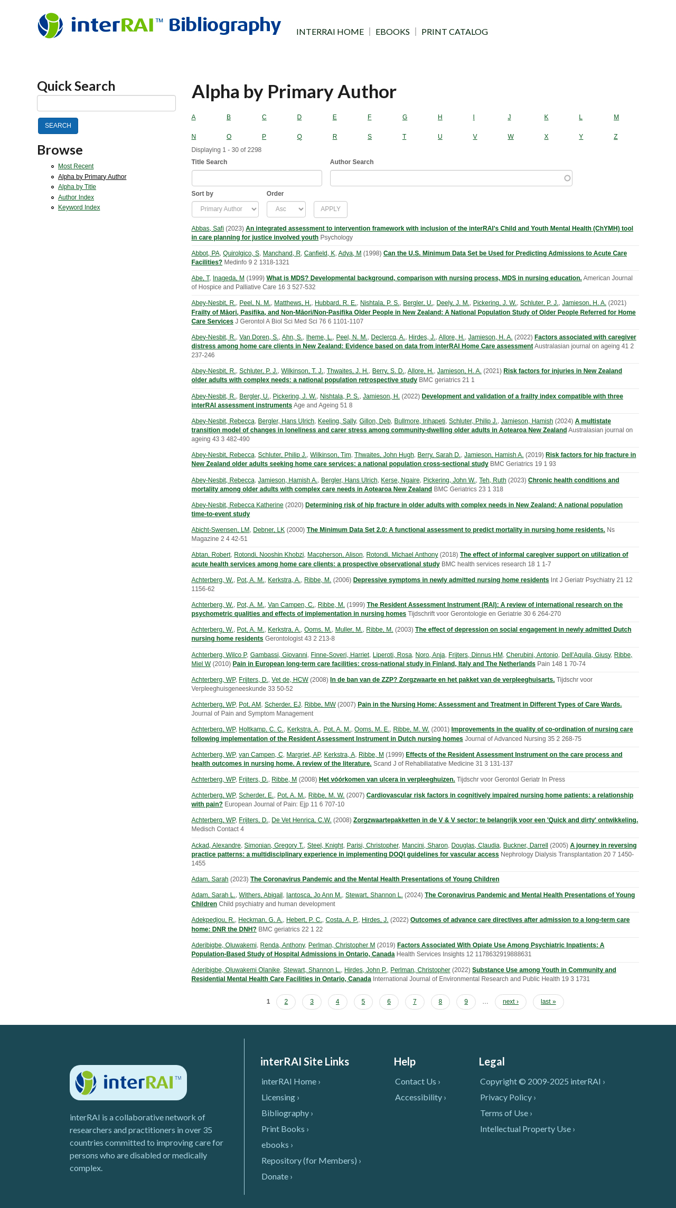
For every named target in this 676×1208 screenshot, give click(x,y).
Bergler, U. (418, 303)
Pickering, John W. (449, 480)
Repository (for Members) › (311, 1160)
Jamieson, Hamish (527, 421)
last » (548, 1001)
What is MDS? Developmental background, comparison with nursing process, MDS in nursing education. (423, 278)
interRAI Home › (291, 1081)
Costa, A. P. (341, 920)
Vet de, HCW (289, 679)
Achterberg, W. (212, 580)
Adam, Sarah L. (214, 895)
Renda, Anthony (282, 945)
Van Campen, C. (291, 604)
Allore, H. (452, 337)
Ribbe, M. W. (411, 729)
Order (275, 193)
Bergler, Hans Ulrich (286, 421)
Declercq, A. (388, 337)
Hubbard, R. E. (335, 303)
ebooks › (277, 1144)
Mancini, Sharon (425, 845)
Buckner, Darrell (525, 845)
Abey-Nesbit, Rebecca (223, 421)
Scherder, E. (256, 795)
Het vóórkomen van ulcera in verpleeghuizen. (387, 779)
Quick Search (76, 85)
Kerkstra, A (339, 754)
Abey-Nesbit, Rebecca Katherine (238, 505)
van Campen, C (261, 754)
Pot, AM (250, 704)
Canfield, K (319, 253)
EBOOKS (392, 31)
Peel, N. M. (254, 303)
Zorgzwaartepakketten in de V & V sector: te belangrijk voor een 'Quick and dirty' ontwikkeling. (495, 820)
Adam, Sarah (210, 879)
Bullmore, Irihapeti (420, 421)
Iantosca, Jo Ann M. (314, 895)
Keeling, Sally (337, 421)
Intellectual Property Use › (527, 1129)
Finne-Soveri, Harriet (340, 655)
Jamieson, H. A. (584, 303)
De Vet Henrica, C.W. (301, 820)
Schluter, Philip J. (473, 421)
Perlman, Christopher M (341, 945)
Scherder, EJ (283, 704)
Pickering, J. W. (495, 303)
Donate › (277, 1176)
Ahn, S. (292, 337)
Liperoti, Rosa (392, 655)
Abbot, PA (206, 253)
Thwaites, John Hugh (384, 455)
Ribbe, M (371, 754)
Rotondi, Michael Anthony (402, 554)
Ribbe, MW (319, 704)
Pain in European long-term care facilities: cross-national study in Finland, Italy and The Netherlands (384, 664)
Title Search (210, 162)
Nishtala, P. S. (379, 303)
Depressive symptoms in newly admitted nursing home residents (451, 580)
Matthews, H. (292, 303)
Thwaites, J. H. (348, 371)
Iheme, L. (319, 337)
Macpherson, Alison (335, 554)
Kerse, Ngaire (400, 480)
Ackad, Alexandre (216, 845)
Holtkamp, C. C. (261, 729)
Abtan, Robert (211, 554)
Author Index (76, 197)
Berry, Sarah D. (439, 455)
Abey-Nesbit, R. (214, 303)
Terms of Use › (506, 1113)
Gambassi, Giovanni (278, 655)
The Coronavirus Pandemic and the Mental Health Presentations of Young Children (375, 879)
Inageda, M (229, 278)
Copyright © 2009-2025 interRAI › (542, 1081)
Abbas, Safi (208, 228)
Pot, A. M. (251, 580)
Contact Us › (417, 1081)
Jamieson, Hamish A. (494, 455)
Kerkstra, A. (284, 580)
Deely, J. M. (453, 303)
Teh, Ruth (492, 480)
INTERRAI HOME (330, 31)
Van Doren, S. (258, 337)
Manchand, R (282, 253)
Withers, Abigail (261, 895)
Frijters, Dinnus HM (475, 655)
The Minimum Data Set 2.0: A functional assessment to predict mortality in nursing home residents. (456, 530)
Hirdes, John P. (365, 970)
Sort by (202, 193)
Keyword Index (79, 207)
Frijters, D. (253, 679)
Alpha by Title (77, 187)
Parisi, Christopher (372, 845)
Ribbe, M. (317, 580)
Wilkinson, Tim (330, 455)
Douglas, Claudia (476, 845)
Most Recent (75, 166)
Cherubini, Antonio (532, 655)
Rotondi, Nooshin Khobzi (269, 554)
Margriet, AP (303, 754)
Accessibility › (420, 1097)
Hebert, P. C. (304, 920)
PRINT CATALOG (454, 31)
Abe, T (201, 278)
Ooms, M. (318, 629)
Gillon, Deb (374, 421)
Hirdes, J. (422, 337)
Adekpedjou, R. (213, 920)
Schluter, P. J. (539, 303)
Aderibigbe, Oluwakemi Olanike (236, 970)
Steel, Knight (325, 845)
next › (511, 1001)
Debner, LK (269, 530)
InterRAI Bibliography (161, 25)
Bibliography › (287, 1113)
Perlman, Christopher (420, 970)
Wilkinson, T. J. (302, 371)
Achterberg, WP (214, 679)
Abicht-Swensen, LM (221, 530)
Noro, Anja (430, 655)
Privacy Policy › (508, 1097)
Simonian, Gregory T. (274, 845)
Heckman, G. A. (260, 920)
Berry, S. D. (388, 371)
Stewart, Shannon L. (374, 895)
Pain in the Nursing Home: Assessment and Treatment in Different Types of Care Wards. (490, 704)
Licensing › (280, 1097)
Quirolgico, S (241, 253)
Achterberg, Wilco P (219, 655)
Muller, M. (349, 629)
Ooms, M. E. (372, 729)
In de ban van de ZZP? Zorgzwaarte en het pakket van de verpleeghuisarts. (442, 679)
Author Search (352, 162)
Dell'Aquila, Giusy (586, 655)
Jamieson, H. (381, 396)
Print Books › (285, 1129)
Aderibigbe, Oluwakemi (224, 945)
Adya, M (349, 253)
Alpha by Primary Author (92, 176)
